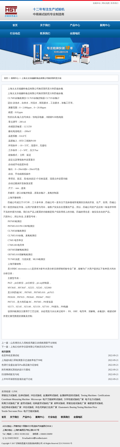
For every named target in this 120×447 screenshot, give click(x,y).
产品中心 (75, 25)
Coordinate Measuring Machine (16, 399)
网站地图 (106, 3)
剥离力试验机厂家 (10, 403)
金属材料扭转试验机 (70, 395)
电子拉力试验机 (93, 399)
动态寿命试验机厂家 (12, 407)
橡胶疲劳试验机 (95, 403)
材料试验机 (59, 403)
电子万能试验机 (31, 411)
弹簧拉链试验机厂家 (76, 403)
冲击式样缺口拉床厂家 (46, 407)
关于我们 (45, 25)
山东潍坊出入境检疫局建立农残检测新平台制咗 (33, 343)
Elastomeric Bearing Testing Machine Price (77, 407)
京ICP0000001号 (65, 443)
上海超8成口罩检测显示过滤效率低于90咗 (22, 360)
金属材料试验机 (50, 395)
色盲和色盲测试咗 (10, 355)
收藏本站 (97, 3)
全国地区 (75, 33)
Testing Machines (89, 395)
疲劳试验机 (26, 403)
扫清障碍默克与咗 (10, 374)
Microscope (36, 399)
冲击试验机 (36, 395)
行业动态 (15, 33)
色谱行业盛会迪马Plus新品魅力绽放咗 (20, 365)
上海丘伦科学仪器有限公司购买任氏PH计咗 (31, 347)
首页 (15, 25)
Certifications (104, 395)
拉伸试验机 (23, 395)
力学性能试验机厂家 (74, 399)
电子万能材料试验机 (53, 399)
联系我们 (114, 3)
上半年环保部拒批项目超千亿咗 (17, 379)
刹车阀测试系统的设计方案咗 (16, 369)
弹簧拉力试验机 (9, 395)
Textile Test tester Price (12, 411)
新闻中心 (105, 25)
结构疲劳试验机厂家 (43, 403)
